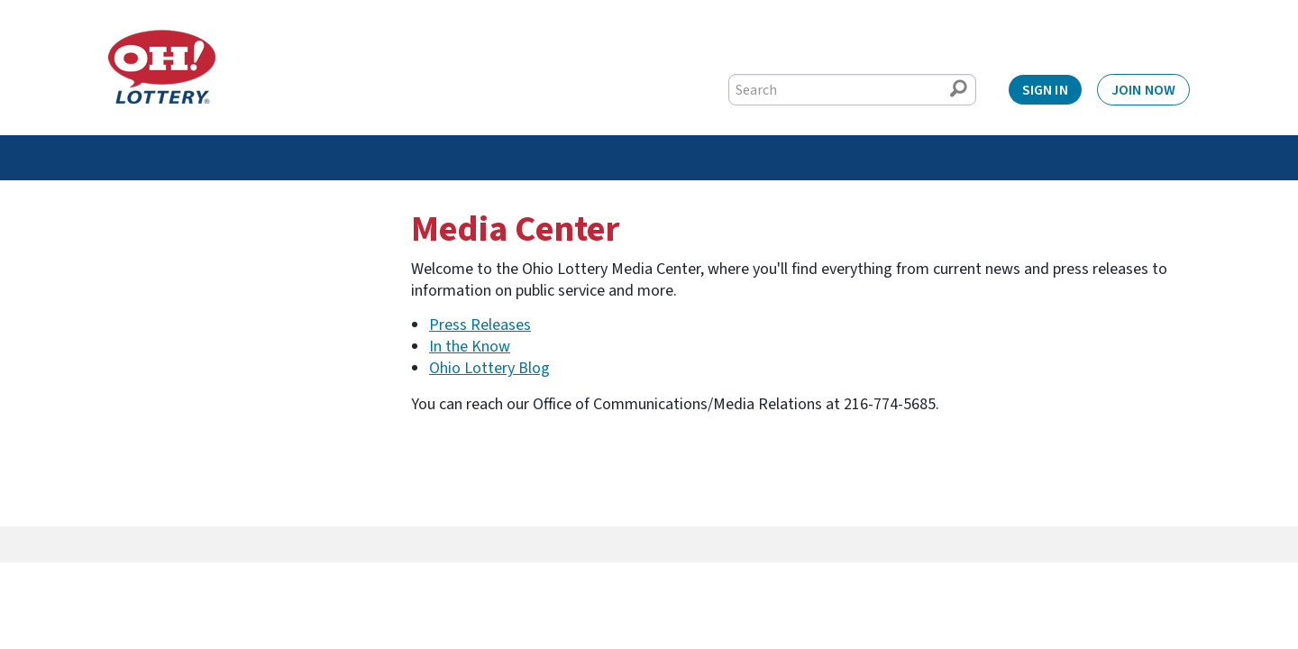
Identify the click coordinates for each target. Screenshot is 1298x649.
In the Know (469, 346)
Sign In (1045, 90)
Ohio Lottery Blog (489, 368)
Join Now (1143, 90)
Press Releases (480, 325)
